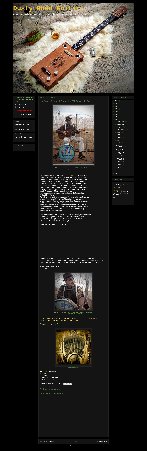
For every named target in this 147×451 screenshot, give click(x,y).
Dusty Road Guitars (48, 8)
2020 (117, 101)
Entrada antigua (102, 441)
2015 (117, 114)
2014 (117, 117)
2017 (117, 109)
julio (119, 135)
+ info (115, 198)
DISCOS (17, 148)
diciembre (120, 122)
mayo (119, 140)
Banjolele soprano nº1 (121, 146)
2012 (117, 173)
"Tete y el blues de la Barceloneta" (121, 159)
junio (119, 137)
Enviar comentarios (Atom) (77, 446)
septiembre (121, 130)
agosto (119, 132)
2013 (117, 119)
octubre (120, 127)
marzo (119, 164)
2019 (117, 103)
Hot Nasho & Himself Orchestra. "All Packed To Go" (121, 152)
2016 (117, 111)
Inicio (75, 441)
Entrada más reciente (47, 441)
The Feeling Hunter (22, 134)
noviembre (120, 124)
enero (119, 170)
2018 (117, 106)
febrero (120, 167)
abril (119, 143)
